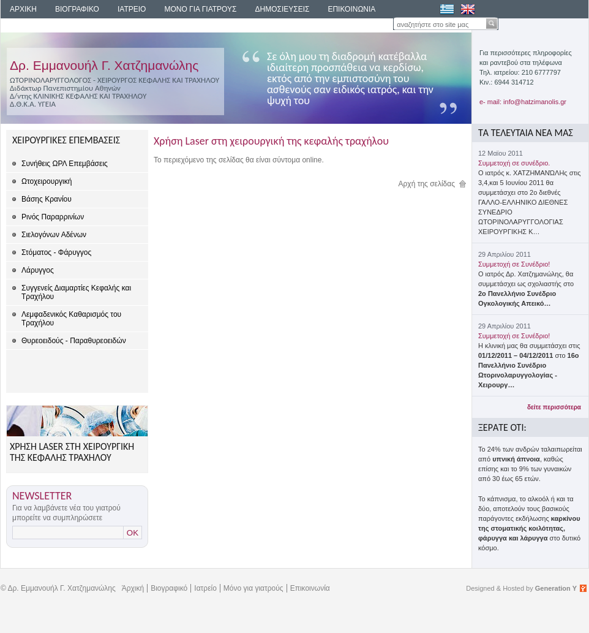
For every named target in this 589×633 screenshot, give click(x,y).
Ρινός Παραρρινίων (52, 217)
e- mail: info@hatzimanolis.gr (522, 101)
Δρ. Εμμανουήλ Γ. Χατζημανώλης (104, 65)
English (467, 9)
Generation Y (556, 588)
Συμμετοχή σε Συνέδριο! (514, 264)
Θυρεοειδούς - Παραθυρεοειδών (73, 340)
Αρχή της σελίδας (427, 184)
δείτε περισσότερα (554, 407)
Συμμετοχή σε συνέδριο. (514, 163)
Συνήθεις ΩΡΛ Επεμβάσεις (64, 163)
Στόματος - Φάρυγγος (56, 252)
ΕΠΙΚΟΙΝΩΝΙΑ (351, 9)
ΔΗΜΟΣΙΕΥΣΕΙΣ (282, 9)
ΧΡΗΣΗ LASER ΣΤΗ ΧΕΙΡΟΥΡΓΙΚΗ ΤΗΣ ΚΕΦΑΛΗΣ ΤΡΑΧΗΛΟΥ (72, 452)
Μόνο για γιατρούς (253, 588)
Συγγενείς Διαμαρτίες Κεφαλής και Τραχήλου (76, 292)
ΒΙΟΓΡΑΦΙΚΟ (77, 9)
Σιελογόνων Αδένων (53, 234)
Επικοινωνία (310, 588)
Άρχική (133, 588)
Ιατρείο (205, 588)
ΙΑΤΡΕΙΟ (132, 9)
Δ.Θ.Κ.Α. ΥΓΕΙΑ (33, 103)
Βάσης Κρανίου (46, 199)
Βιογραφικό (169, 588)
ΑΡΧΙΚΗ (23, 9)
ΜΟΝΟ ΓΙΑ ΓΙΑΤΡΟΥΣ (200, 9)
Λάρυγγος (37, 270)
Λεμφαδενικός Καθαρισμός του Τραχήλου (71, 318)
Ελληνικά (447, 9)
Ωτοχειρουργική (46, 181)
